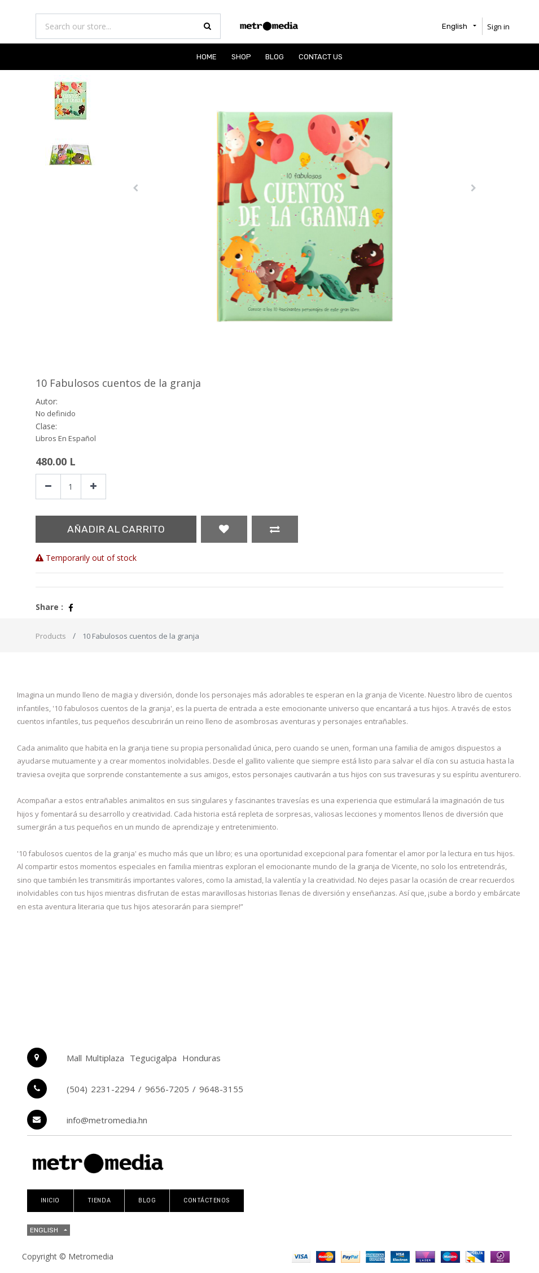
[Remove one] (48, 486)
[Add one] (93, 486)
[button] (135, 188)
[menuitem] (206, 56)
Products (51, 636)
